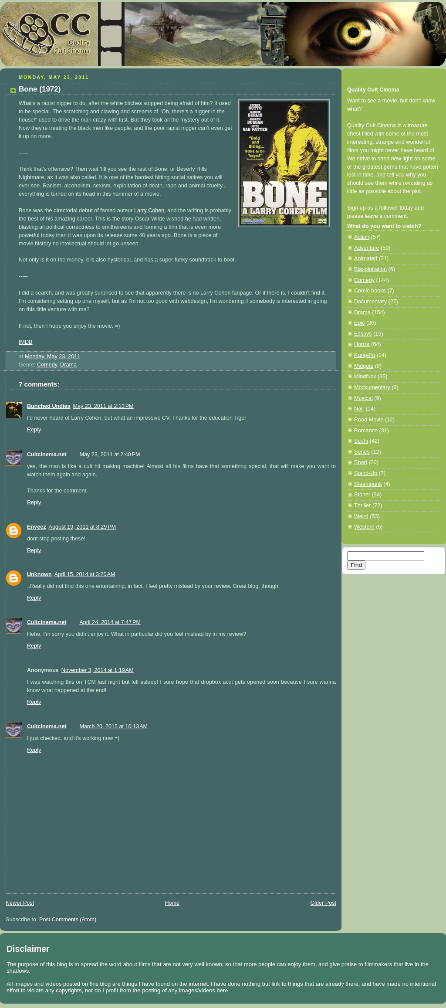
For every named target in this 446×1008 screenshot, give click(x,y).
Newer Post (20, 903)
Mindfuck (365, 376)
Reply (34, 430)
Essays (363, 334)
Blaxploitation (370, 269)
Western (364, 527)
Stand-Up (365, 473)
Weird (361, 516)
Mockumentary (372, 387)
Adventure (366, 248)
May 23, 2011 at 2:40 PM (109, 454)
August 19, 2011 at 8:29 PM (82, 527)
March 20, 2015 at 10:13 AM (113, 726)
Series (362, 452)
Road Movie (368, 420)
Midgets (363, 366)
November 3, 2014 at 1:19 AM (97, 670)
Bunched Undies (48, 406)
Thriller (362, 505)
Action (361, 237)
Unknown (39, 574)
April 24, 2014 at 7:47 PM (110, 622)
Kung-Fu (364, 355)
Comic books (370, 291)
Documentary (370, 302)
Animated (365, 258)
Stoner (362, 495)
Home (172, 903)
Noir (359, 409)
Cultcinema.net (46, 454)
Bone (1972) (40, 89)
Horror (362, 344)
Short (360, 462)
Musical (363, 398)
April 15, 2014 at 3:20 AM (84, 574)
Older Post (323, 903)
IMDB (26, 342)
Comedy (47, 365)
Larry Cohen (149, 210)
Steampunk (368, 484)
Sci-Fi (361, 441)
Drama (68, 365)
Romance (366, 431)
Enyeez (36, 527)
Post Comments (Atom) (67, 919)
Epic (359, 323)
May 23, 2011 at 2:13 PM (103, 406)
